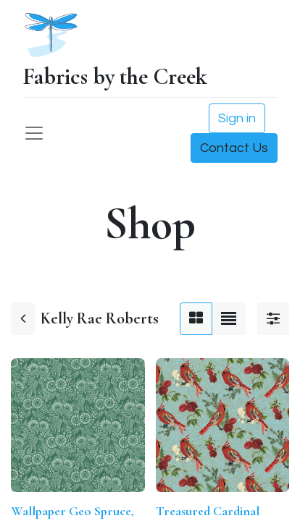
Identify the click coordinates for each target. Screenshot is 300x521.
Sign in (237, 118)
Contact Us (234, 148)
